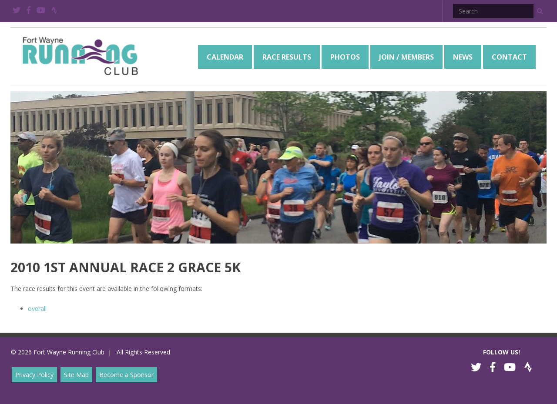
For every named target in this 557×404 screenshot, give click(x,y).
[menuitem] (225, 57)
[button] (540, 11)
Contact (509, 57)
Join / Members (406, 57)
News (463, 57)
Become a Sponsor (126, 375)
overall (37, 308)
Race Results (286, 57)
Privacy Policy (34, 375)
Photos (345, 57)
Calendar (225, 57)
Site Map (76, 375)
